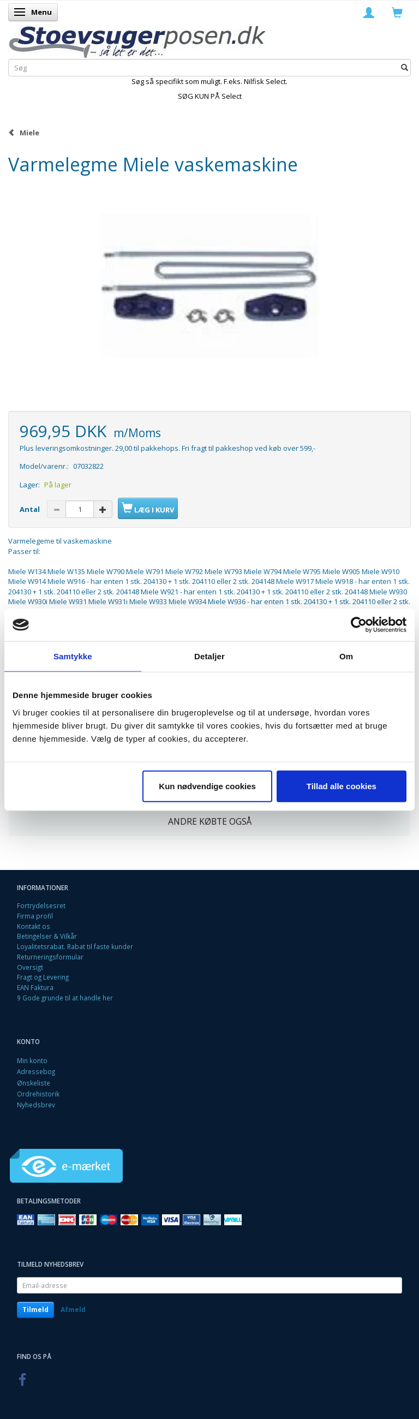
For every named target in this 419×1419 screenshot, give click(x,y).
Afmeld (73, 1309)
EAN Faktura (35, 987)
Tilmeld (35, 1309)
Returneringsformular (50, 956)
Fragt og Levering (43, 977)
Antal (30, 509)
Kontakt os (33, 926)
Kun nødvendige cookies (207, 785)
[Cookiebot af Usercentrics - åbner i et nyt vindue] (358, 625)
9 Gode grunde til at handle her (65, 997)
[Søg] (404, 67)
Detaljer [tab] (209, 656)
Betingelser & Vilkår (47, 936)
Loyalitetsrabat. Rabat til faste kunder (75, 946)
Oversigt (30, 967)
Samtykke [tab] (72, 656)
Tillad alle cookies (341, 785)
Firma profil (35, 915)
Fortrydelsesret (41, 905)
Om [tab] (346, 656)
